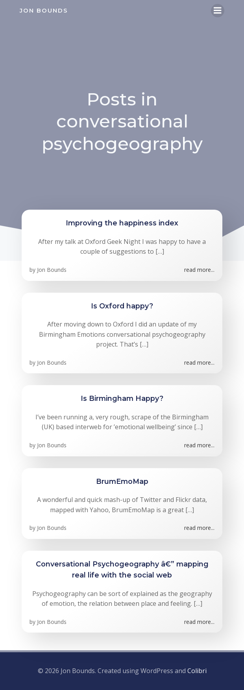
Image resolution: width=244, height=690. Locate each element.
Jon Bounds (52, 269)
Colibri (197, 670)
